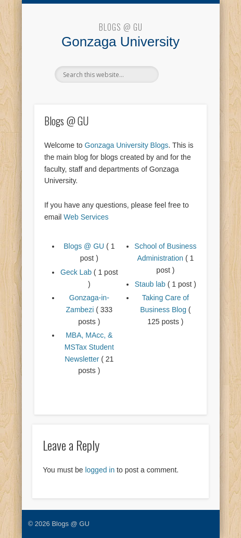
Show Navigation (181, 74)
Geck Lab (76, 272)
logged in (100, 470)
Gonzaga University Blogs (127, 145)
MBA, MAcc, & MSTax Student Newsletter (89, 347)
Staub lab (150, 284)
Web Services (86, 217)
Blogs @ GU (121, 27)
